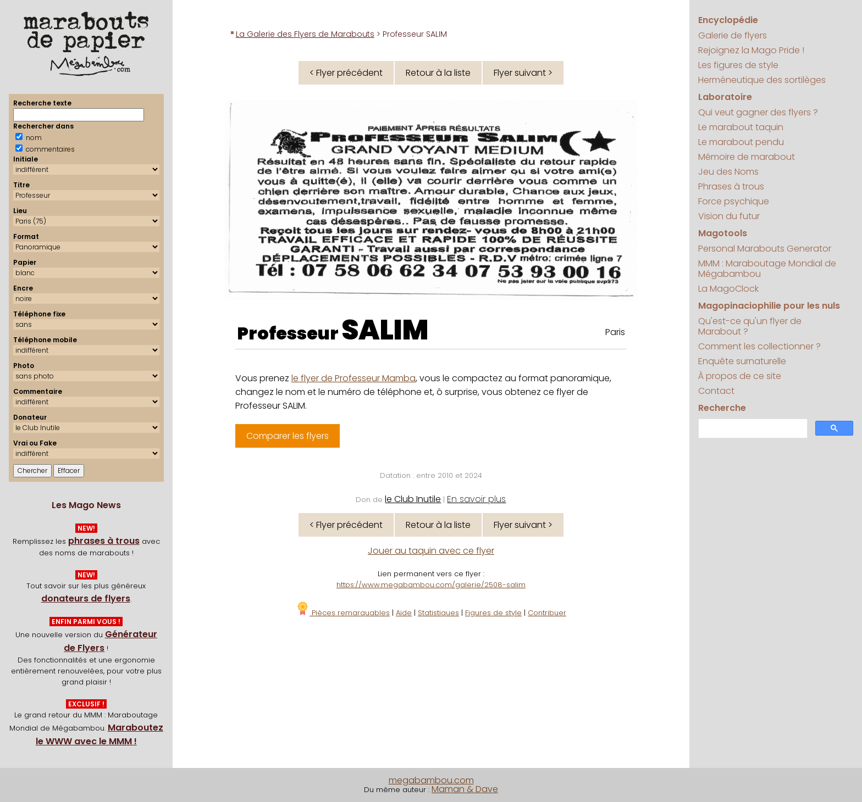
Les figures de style (738, 65)
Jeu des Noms (728, 171)
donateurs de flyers (85, 598)
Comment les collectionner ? (759, 346)
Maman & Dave (465, 789)
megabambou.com (431, 780)
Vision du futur (729, 216)
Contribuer (547, 613)
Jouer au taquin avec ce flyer (431, 550)
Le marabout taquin (740, 127)
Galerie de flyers (732, 35)
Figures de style (493, 613)
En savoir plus (476, 499)
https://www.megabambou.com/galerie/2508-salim (431, 585)
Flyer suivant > (523, 72)
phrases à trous (104, 540)
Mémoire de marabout (746, 157)
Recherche (722, 408)
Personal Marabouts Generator (764, 248)
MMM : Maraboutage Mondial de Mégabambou (767, 268)
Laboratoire (725, 97)
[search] (752, 429)
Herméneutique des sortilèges (762, 80)
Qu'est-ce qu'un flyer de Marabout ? (750, 326)
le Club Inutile (413, 499)
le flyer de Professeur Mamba (353, 378)
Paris (615, 332)
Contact (716, 391)
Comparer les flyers (287, 436)
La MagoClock (728, 288)
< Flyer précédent (346, 72)
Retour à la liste (438, 72)
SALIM (385, 330)
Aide (404, 613)
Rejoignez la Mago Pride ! (751, 50)
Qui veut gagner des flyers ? (758, 112)
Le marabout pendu (741, 142)
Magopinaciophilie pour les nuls (769, 305)
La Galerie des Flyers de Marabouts (305, 34)
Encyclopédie (728, 20)
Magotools (722, 233)
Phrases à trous (731, 186)
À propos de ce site (739, 376)
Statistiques (438, 613)
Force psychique (733, 201)
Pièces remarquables (343, 613)
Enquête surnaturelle (742, 361)
